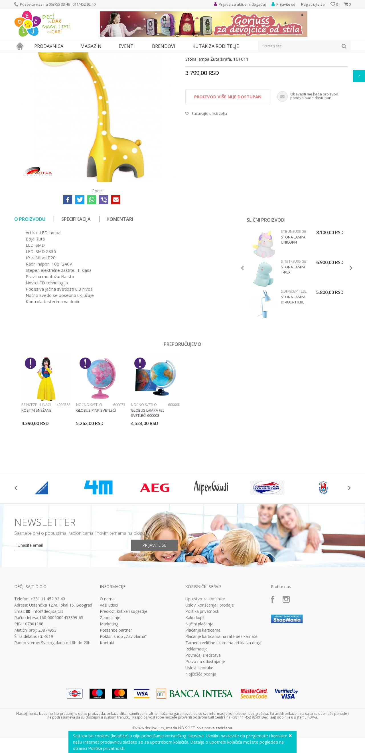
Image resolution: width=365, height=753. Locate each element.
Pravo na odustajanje (205, 714)
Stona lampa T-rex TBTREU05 (293, 322)
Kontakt (107, 695)
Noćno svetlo (89, 457)
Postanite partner (116, 682)
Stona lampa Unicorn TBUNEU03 (293, 292)
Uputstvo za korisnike (205, 651)
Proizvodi (40, 56)
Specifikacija (76, 271)
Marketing (109, 676)
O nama (107, 651)
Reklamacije (196, 701)
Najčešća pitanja (200, 726)
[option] (296, 327)
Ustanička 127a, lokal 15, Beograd (60, 657)
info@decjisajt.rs (48, 663)
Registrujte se (313, 4)
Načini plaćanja (199, 676)
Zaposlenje (110, 670)
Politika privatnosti (202, 664)
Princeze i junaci (36, 457)
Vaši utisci (109, 657)
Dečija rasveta (63, 56)
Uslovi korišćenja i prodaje (209, 657)
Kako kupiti (195, 670)
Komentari (120, 271)
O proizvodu (29, 271)
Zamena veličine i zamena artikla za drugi (223, 695)
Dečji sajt (21, 56)
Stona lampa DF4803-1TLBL (293, 352)
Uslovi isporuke (199, 720)
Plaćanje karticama (202, 682)
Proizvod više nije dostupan (227, 149)
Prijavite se (154, 597)
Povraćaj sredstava (203, 707)
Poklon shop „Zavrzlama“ (123, 689)
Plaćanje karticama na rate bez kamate (221, 689)
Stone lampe (89, 56)
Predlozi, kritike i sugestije (123, 664)
